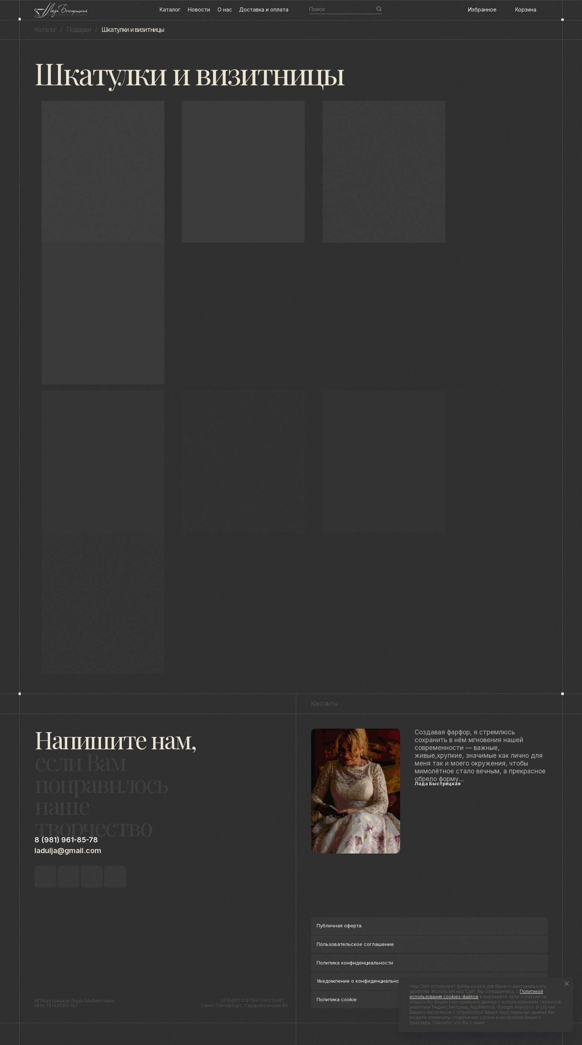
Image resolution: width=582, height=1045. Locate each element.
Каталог (170, 9)
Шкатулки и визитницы (133, 29)
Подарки (79, 29)
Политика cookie (337, 999)
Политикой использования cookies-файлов (476, 994)
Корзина (525, 9)
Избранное (482, 9)
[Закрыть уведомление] (566, 983)
